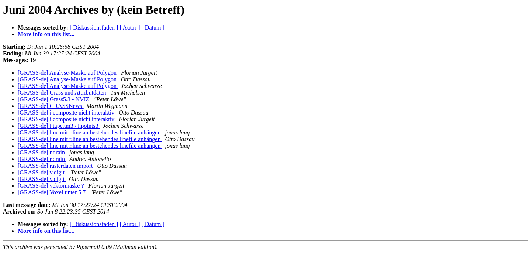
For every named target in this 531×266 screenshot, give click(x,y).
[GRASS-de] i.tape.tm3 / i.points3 (59, 126)
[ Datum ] (153, 27)
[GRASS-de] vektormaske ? (52, 186)
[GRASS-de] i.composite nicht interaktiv (67, 112)
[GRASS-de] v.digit (42, 172)
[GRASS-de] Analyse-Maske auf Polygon (68, 72)
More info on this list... (46, 34)
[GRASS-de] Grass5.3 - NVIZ (54, 99)
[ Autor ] (129, 27)
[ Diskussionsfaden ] (94, 27)
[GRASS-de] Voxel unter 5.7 (52, 192)
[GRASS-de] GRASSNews (51, 106)
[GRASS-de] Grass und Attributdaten (63, 92)
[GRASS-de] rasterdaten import (56, 166)
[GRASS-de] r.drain (42, 152)
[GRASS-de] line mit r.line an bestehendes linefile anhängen (90, 132)
